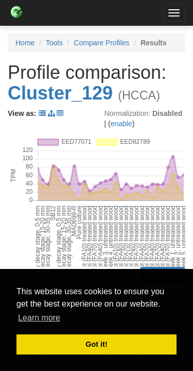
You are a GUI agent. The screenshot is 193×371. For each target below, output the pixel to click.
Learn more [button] (39, 317)
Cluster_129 (60, 93)
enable (121, 124)
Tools (54, 43)
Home (24, 43)
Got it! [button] (96, 344)
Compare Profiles (101, 43)
